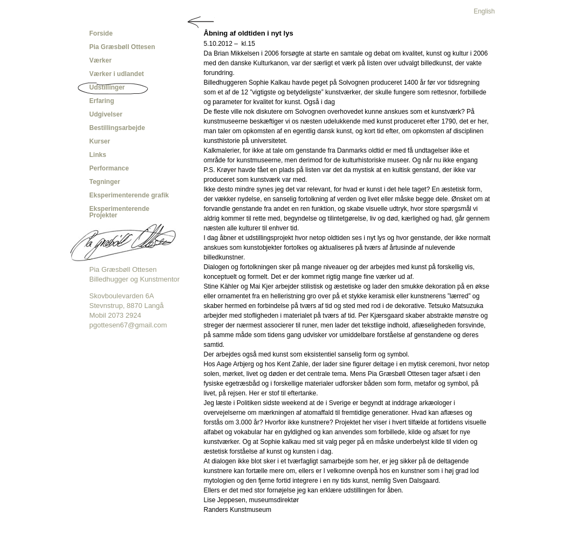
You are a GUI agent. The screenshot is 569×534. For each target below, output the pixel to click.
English (484, 11)
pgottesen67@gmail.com (128, 325)
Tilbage (201, 22)
